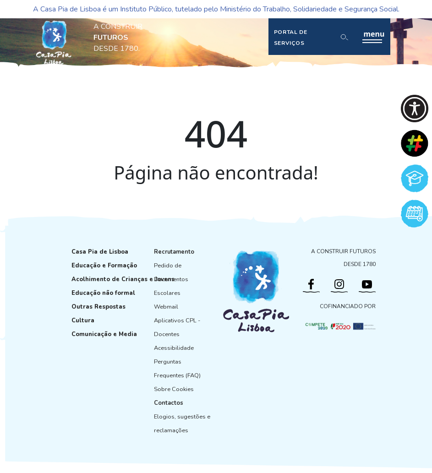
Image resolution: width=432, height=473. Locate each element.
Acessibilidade (174, 348)
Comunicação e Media (104, 334)
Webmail (166, 307)
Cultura (82, 320)
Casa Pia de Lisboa (99, 252)
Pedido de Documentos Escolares (171, 279)
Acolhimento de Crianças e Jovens (123, 279)
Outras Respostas (98, 307)
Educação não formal (103, 293)
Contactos (168, 403)
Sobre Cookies (174, 389)
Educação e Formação (104, 265)
